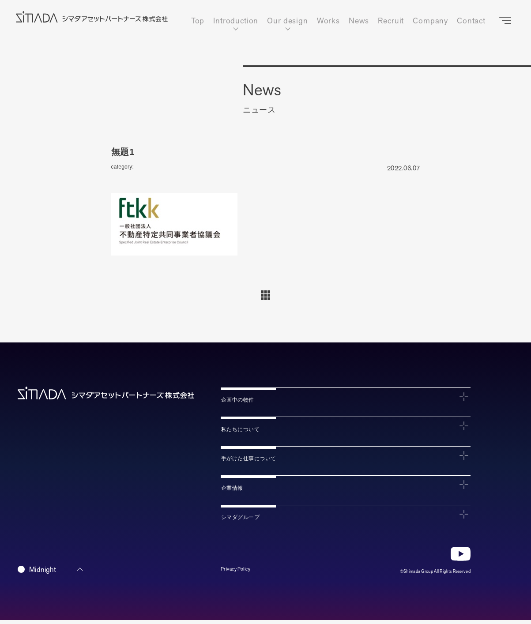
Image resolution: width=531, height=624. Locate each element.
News (359, 21)
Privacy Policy (240, 573)
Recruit (391, 21)
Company (430, 21)
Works (328, 21)
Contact (471, 21)
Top (198, 21)
